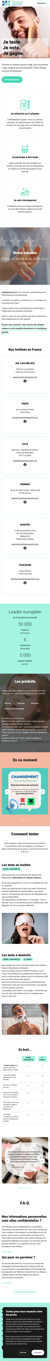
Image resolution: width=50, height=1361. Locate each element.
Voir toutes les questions (25, 1292)
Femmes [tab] (21, 703)
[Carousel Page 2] (24, 819)
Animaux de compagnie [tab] (14, 708)
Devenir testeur (12, 79)
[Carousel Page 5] (29, 1188)
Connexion (41, 3)
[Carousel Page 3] (26, 819)
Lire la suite (7, 1251)
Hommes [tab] (35, 703)
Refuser (23, 1352)
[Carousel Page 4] (28, 819)
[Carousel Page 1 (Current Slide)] (21, 819)
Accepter (38, 1352)
